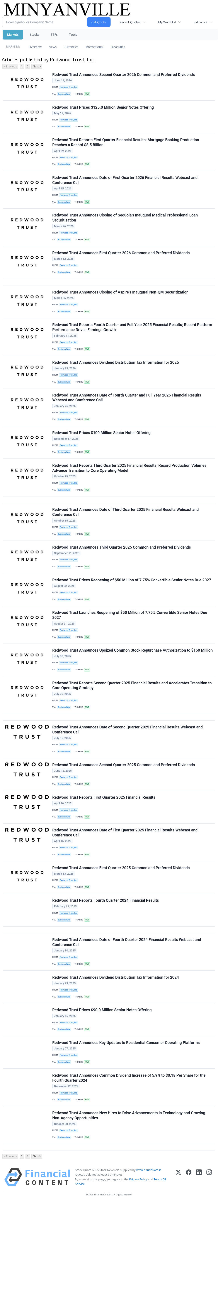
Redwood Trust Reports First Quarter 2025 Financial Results (104, 857)
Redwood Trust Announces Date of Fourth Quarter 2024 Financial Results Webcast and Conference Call (127, 1014)
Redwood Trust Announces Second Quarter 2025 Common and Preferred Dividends (124, 822)
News (53, 47)
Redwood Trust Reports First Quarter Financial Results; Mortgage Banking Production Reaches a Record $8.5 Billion (126, 148)
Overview (35, 47)
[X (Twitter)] (178, 1265)
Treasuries (117, 47)
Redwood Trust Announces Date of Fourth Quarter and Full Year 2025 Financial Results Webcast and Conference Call (127, 422)
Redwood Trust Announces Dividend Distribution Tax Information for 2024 (116, 1051)
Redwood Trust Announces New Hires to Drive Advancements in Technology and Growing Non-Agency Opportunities (129, 1200)
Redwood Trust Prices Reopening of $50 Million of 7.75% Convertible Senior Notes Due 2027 (132, 618)
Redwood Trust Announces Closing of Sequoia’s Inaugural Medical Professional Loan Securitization (125, 228)
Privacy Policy (138, 1267)
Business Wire (65, 95)
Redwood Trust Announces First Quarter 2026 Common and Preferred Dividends (121, 266)
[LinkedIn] (198, 1265)
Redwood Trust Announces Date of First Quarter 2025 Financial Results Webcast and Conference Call (125, 895)
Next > (37, 66)
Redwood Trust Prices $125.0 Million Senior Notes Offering (103, 110)
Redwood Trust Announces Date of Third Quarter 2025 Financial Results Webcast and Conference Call (126, 546)
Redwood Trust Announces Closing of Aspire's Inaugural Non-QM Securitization (121, 309)
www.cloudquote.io (149, 1258)
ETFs (54, 35)
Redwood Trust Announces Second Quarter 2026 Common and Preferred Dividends (124, 75)
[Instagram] (209, 1265)
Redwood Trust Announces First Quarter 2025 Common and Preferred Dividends (121, 933)
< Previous (10, 66)
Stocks (34, 35)
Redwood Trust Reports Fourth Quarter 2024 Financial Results (106, 968)
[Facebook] (188, 1265)
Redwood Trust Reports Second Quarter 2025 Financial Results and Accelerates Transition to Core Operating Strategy (132, 736)
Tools (73, 35)
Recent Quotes (130, 22)
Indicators (201, 22)
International (94, 47)
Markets (13, 35)
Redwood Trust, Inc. (70, 88)
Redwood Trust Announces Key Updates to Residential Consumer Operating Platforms (126, 1122)
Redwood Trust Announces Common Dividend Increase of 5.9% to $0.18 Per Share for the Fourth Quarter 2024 (129, 1159)
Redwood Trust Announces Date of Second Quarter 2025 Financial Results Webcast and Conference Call (128, 785)
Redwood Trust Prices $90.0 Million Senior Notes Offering (102, 1087)
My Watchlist (167, 22)
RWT (89, 95)
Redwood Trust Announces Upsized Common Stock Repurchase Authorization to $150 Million (127, 696)
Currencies (71, 47)
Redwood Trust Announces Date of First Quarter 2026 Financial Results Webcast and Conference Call (125, 188)
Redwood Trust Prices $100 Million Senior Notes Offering (102, 460)
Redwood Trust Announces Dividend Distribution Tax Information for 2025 (116, 384)
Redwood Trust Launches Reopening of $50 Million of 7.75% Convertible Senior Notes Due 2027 (130, 656)
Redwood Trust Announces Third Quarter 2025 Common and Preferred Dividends (122, 583)
